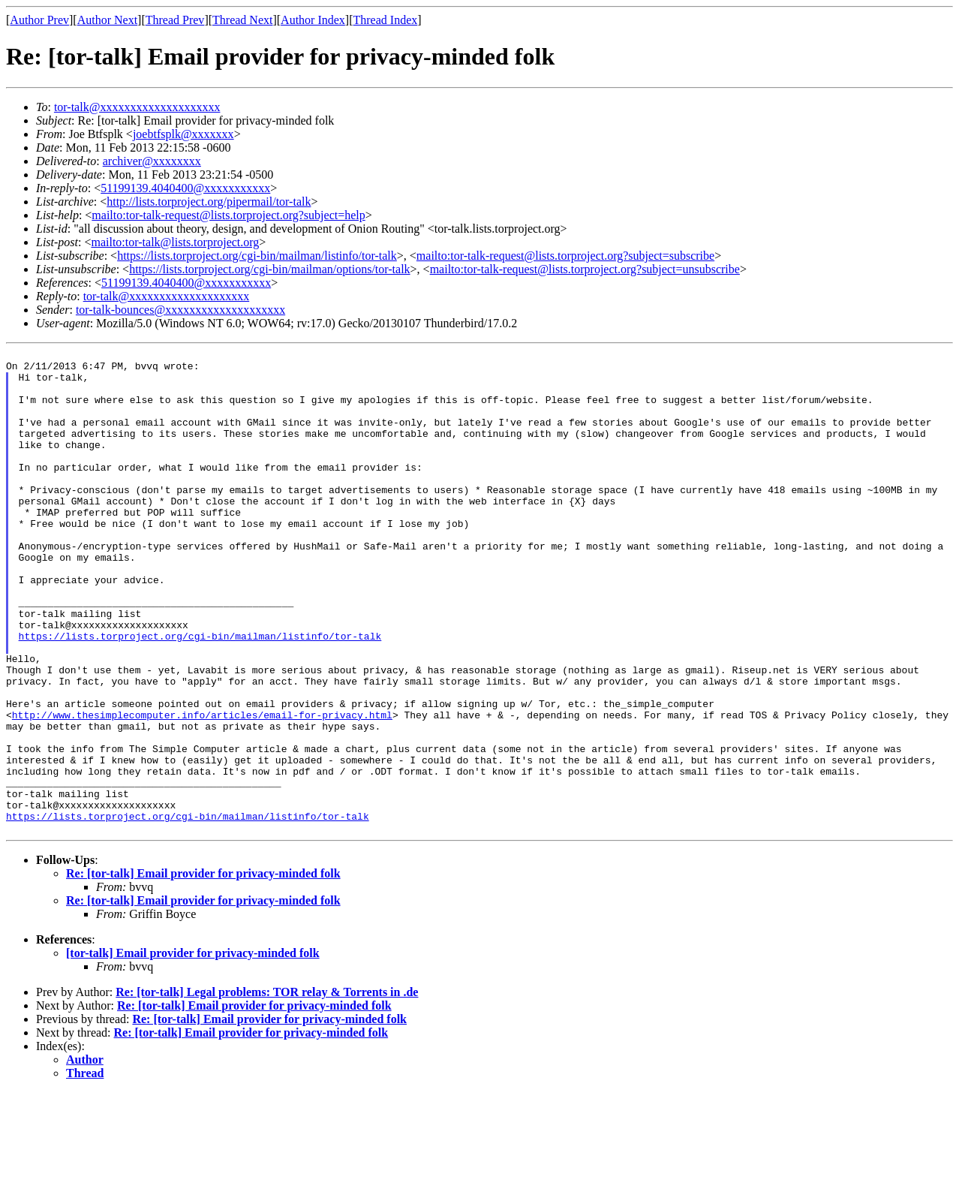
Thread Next (242, 20)
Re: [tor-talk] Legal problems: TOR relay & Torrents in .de (267, 1088)
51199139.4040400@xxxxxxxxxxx (185, 188)
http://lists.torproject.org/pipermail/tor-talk (209, 201)
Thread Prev (175, 20)
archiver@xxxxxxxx (152, 161)
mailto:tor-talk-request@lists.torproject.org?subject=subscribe (565, 255)
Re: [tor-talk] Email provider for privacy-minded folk (203, 970)
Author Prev (39, 20)
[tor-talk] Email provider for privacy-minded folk (193, 1049)
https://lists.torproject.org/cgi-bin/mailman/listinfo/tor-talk (257, 255)
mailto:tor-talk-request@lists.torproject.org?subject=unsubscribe (585, 269)
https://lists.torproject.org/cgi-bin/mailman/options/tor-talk (269, 269)
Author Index (313, 20)
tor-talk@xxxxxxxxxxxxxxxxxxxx (137, 107)
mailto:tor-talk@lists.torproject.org (175, 242)
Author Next (107, 20)
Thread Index (385, 20)
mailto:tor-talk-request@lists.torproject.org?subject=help (228, 215)
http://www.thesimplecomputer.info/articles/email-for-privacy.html (202, 789)
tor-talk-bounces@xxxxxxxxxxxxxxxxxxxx (180, 309)
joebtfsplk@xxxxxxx (183, 134)
